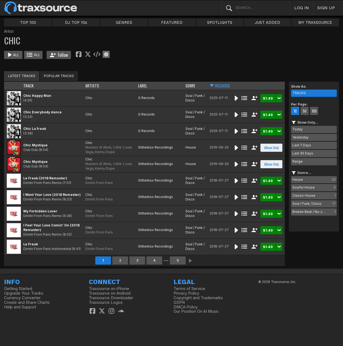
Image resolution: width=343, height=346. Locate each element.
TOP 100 (28, 22)
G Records (146, 98)
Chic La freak (34, 129)
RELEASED (222, 85)
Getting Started (18, 288)
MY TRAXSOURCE (315, 22)
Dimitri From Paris (99, 183)
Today (297, 129)
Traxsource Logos (106, 302)
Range (297, 161)
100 (314, 111)
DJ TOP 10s (76, 22)
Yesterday (300, 137)
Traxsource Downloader (111, 297)
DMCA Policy (186, 307)
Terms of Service (189, 288)
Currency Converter (22, 297)
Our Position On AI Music (196, 311)
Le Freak (30, 244)
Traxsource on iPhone (109, 288)
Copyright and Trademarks (198, 297)
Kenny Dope (105, 152)
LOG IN (301, 7)
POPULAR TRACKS (59, 76)
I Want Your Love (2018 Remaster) (52, 195)
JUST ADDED (267, 22)
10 (295, 111)
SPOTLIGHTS (219, 22)
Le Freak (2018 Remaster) (45, 178)
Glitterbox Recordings (155, 147)
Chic (88, 98)
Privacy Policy (186, 293)
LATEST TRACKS (21, 76)
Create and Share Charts (27, 302)
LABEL (142, 85)
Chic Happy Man (37, 96)
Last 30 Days (302, 153)
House (190, 147)
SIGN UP (326, 7)
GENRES (124, 22)
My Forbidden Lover (40, 211)
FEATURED (171, 22)
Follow (59, 55)
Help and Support (20, 307)
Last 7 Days (301, 145)
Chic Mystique (35, 145)
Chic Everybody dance (42, 112)
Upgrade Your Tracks (23, 293)
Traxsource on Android (109, 293)
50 (304, 111)
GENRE (190, 85)
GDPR (179, 302)
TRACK (28, 85)
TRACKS (299, 93)
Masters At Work (98, 147)
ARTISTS (92, 85)
